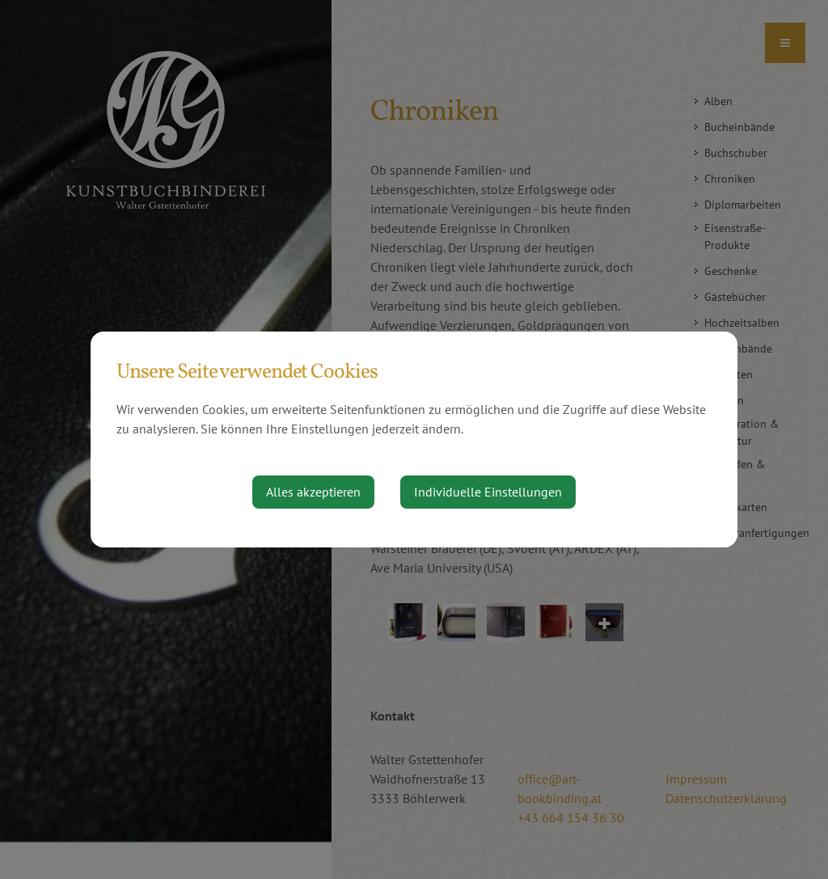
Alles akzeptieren (313, 492)
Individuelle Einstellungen (488, 492)
